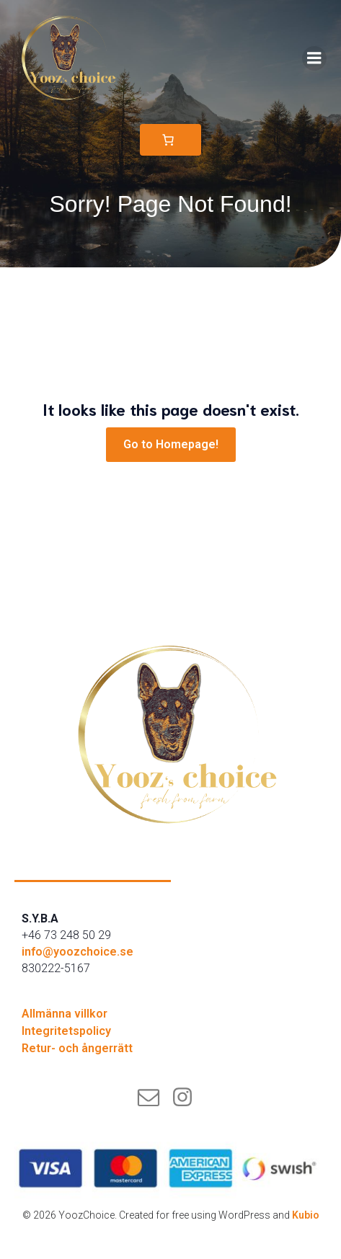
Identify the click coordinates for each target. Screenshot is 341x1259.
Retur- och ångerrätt (77, 1048)
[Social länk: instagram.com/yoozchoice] (188, 1097)
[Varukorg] (170, 140)
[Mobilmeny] (314, 58)
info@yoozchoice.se (77, 951)
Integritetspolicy (66, 1031)
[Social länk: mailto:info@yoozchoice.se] (154, 1097)
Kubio (305, 1215)
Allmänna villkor (64, 1013)
